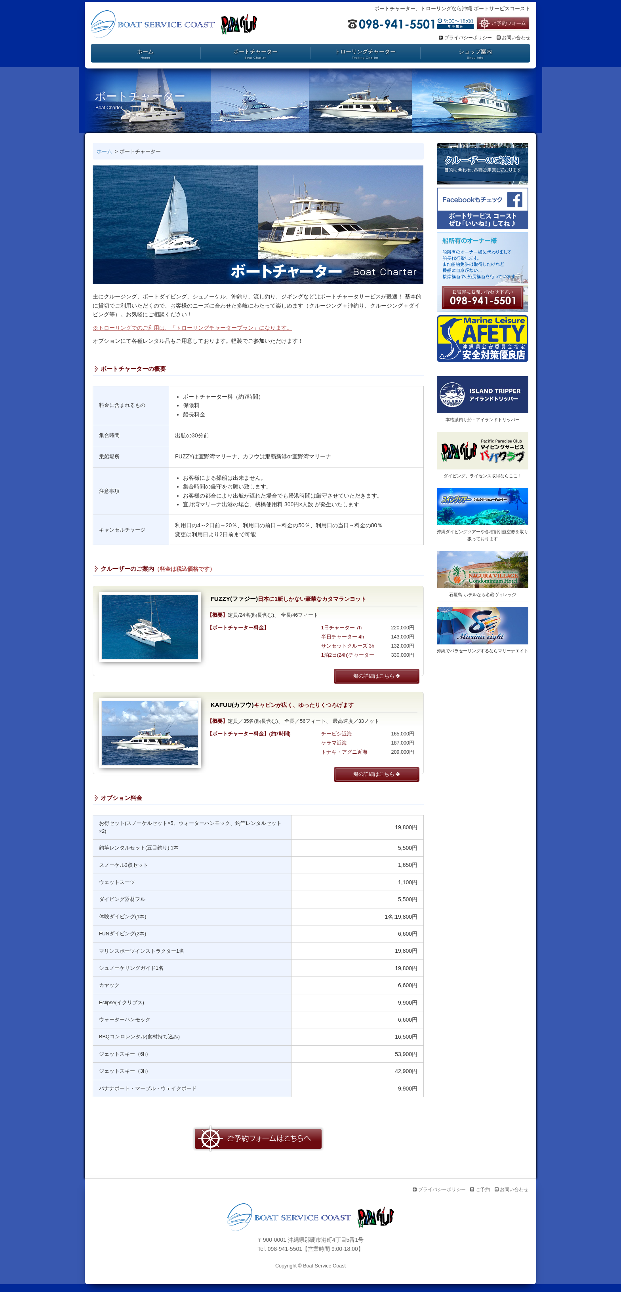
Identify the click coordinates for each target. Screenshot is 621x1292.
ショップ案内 (475, 51)
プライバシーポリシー (465, 37)
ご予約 (480, 1189)
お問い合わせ (513, 37)
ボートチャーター (255, 51)
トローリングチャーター (365, 51)
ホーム (145, 51)
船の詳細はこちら (376, 676)
